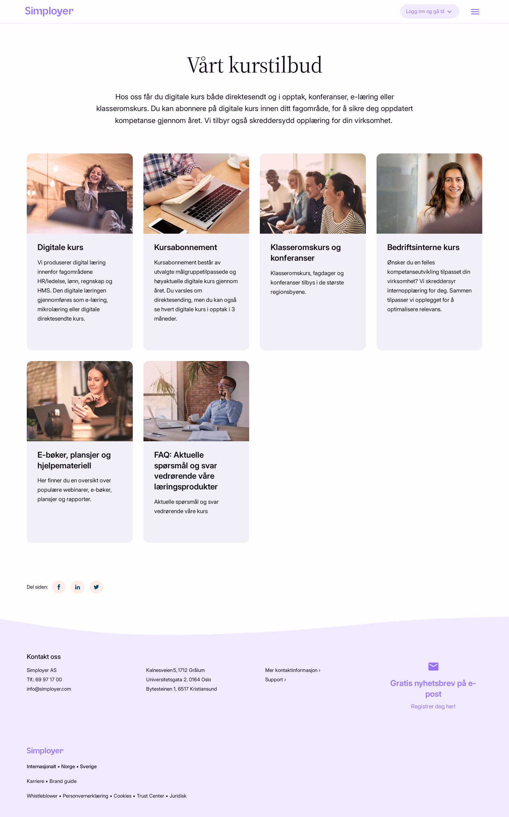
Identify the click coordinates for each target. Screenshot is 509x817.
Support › (275, 680)
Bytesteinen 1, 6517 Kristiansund (181, 689)
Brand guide (63, 781)
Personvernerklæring (85, 796)
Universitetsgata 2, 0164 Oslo (178, 680)
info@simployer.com (49, 689)
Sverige (88, 767)
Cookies (122, 796)
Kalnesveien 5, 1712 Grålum (175, 670)
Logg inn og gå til (429, 12)
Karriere (35, 781)
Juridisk (178, 796)
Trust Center (150, 796)
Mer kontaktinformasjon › (292, 670)
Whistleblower (42, 796)
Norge (68, 767)
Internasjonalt (41, 767)
